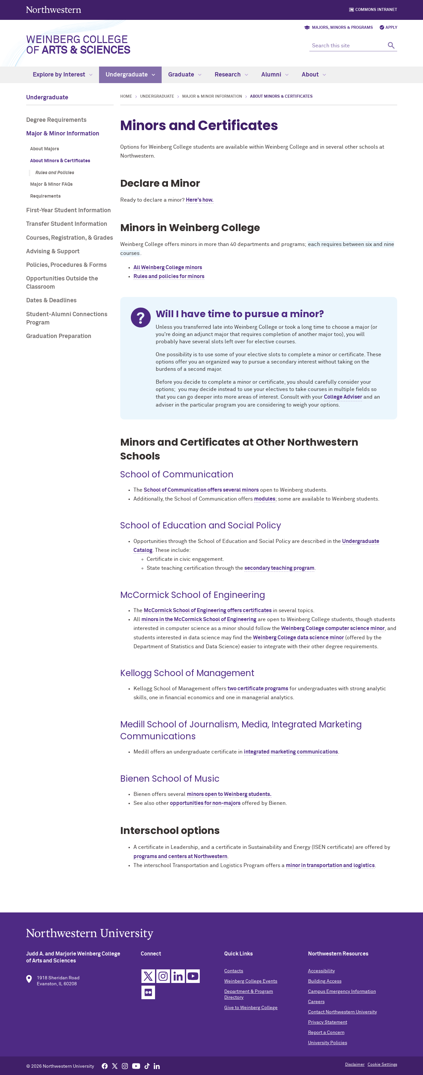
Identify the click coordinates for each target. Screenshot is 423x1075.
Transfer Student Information (66, 224)
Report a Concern (325, 1041)
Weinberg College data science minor (298, 637)
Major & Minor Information (62, 134)
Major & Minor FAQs (51, 184)
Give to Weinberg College (251, 1016)
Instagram (164, 984)
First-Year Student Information (68, 211)
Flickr (149, 1000)
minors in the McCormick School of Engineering (198, 619)
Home (126, 97)
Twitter (149, 984)
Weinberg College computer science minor (333, 628)
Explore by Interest (62, 75)
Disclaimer (355, 1065)
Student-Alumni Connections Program (66, 319)
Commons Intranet (376, 10)
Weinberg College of (78, 45)
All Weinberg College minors (167, 267)
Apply (391, 28)
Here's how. (200, 200)
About (314, 75)
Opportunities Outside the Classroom (62, 283)
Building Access (324, 989)
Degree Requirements (56, 120)
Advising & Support (52, 252)
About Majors (44, 149)
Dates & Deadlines (51, 301)
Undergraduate (130, 75)
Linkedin (179, 984)
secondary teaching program (279, 568)
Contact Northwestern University (341, 1020)
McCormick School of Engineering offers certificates (208, 610)
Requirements (45, 196)
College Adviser (343, 397)
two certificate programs (258, 688)
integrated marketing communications (291, 752)
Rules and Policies (54, 173)
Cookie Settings (382, 1065)
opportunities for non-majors (205, 803)
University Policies (326, 1051)
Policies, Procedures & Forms (66, 265)
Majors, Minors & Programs (342, 28)
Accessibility (320, 979)
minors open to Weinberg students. (229, 794)
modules (264, 499)
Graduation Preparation (58, 336)
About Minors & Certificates (60, 161)
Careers (315, 1010)
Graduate (184, 75)
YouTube (194, 984)
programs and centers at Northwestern (180, 856)
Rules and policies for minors (168, 276)
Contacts (234, 979)
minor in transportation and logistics (330, 865)
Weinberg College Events (251, 989)
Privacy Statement (326, 1030)
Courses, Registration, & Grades (69, 238)
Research (231, 75)
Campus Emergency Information (341, 1000)
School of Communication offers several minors (201, 490)
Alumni (275, 75)
